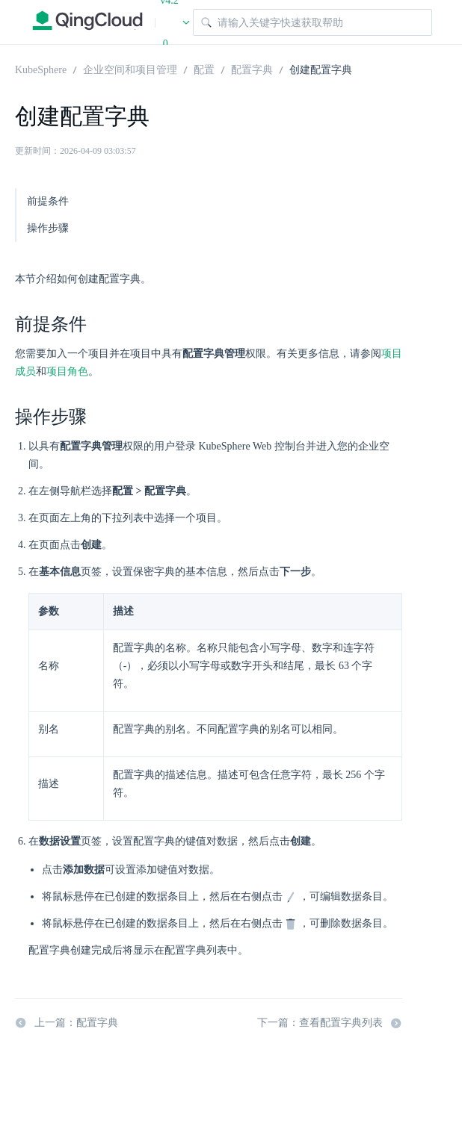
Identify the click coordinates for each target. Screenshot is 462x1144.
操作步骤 (48, 228)
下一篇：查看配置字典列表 (329, 1023)
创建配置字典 (320, 68)
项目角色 (67, 371)
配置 (204, 68)
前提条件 (48, 201)
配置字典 (252, 68)
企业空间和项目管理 (130, 68)
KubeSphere (41, 68)
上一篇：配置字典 (66, 1023)
